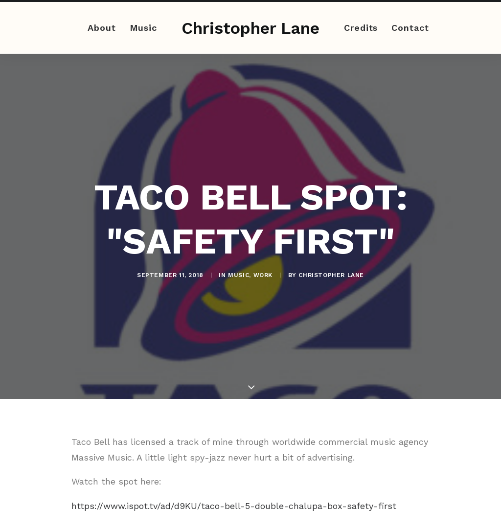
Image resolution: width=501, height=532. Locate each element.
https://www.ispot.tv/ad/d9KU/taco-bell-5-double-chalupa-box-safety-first (233, 500)
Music (144, 28)
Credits (361, 28)
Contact (410, 28)
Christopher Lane (331, 272)
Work (263, 272)
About (102, 28)
